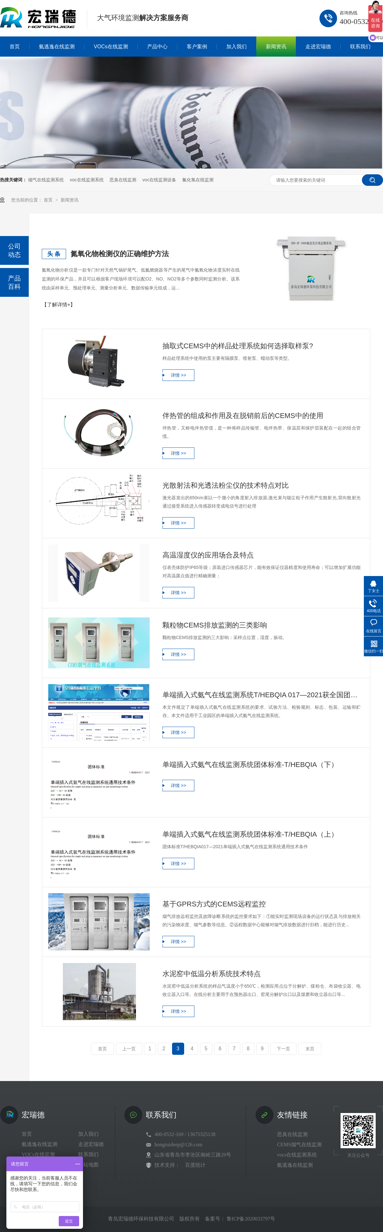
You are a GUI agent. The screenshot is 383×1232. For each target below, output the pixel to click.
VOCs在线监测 (38, 1154)
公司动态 (14, 250)
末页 (309, 1048)
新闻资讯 (70, 199)
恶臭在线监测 (122, 179)
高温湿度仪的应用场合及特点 (208, 555)
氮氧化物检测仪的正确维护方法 (120, 254)
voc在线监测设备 (159, 179)
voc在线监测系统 (87, 179)
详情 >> (178, 375)
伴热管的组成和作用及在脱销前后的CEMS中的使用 (242, 416)
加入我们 (88, 1134)
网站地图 (88, 1164)
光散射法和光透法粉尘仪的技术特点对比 (225, 485)
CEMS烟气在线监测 (299, 1144)
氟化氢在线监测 (198, 179)
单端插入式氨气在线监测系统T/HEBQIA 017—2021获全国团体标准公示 (261, 695)
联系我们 (88, 1154)
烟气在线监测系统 (46, 179)
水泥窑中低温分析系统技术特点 (211, 974)
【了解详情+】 (58, 304)
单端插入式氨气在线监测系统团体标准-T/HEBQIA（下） (250, 765)
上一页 (129, 1048)
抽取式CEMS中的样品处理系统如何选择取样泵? (237, 346)
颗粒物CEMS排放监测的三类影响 (214, 625)
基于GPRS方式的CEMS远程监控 (214, 904)
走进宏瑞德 (91, 1144)
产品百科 (14, 282)
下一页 (283, 1048)
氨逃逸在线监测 (39, 1144)
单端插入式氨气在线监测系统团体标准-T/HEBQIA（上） (250, 834)
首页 (49, 199)
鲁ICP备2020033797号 (251, 1218)
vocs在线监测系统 (297, 1154)
